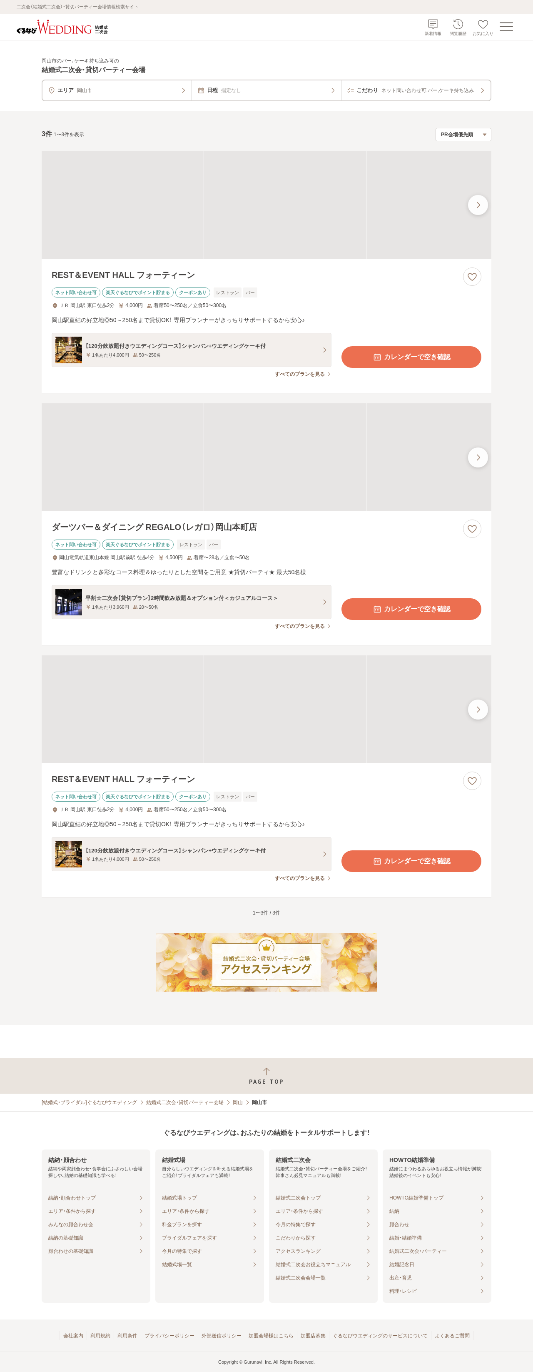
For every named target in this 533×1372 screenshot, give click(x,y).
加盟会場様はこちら (271, 1336)
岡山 (238, 1102)
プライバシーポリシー (169, 1336)
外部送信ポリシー (222, 1336)
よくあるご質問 (452, 1336)
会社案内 (73, 1336)
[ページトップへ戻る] (266, 1076)
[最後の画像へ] (478, 205)
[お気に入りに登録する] (472, 276)
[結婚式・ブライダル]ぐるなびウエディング (89, 1102)
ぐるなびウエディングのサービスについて (380, 1336)
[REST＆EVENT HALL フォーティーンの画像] (266, 205)
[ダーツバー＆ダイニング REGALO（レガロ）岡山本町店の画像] (266, 457)
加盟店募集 (313, 1336)
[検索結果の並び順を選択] (463, 134)
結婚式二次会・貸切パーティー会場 (185, 1102)
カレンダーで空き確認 (411, 357)
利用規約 (100, 1336)
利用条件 (127, 1336)
